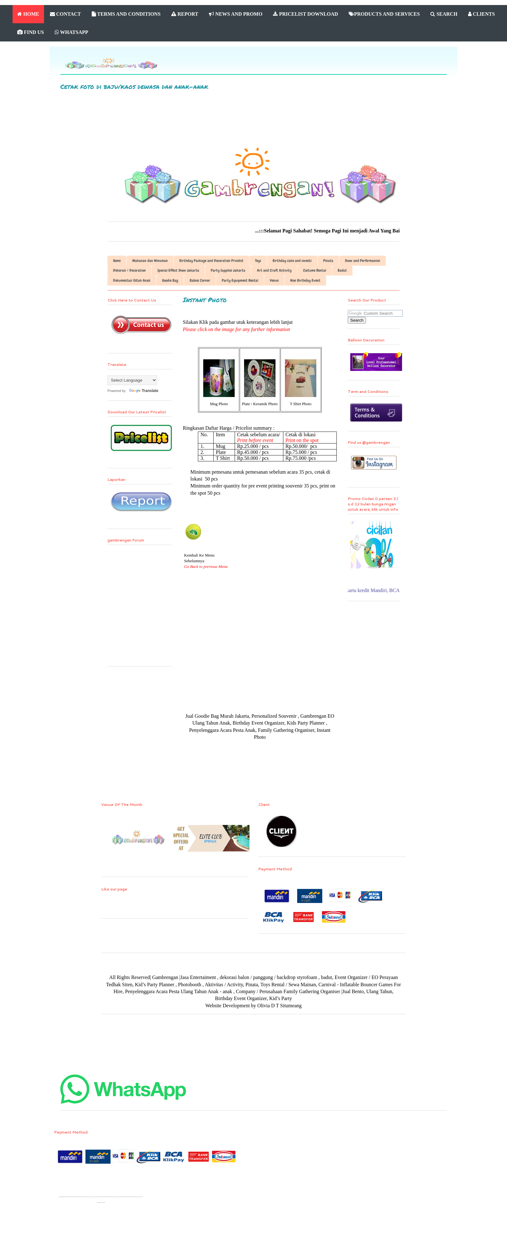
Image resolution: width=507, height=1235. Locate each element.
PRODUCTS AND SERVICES (384, 14)
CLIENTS (481, 14)
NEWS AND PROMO (235, 14)
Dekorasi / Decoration (129, 270)
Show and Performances (362, 260)
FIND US (30, 32)
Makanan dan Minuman (150, 260)
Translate (142, 391)
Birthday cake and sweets (292, 260)
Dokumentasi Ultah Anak (131, 280)
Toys (258, 260)
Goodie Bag (170, 280)
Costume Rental (314, 270)
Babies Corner (200, 280)
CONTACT (65, 14)
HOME (28, 14)
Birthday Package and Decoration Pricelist (211, 260)
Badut (342, 270)
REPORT (184, 14)
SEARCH (443, 14)
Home (117, 260)
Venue (274, 280)
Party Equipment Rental (240, 280)
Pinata (328, 260)
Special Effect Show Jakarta (178, 270)
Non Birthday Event (305, 280)
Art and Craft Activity (274, 270)
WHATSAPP (71, 32)
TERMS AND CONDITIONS (126, 14)
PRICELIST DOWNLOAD (305, 14)
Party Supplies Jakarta (228, 270)
